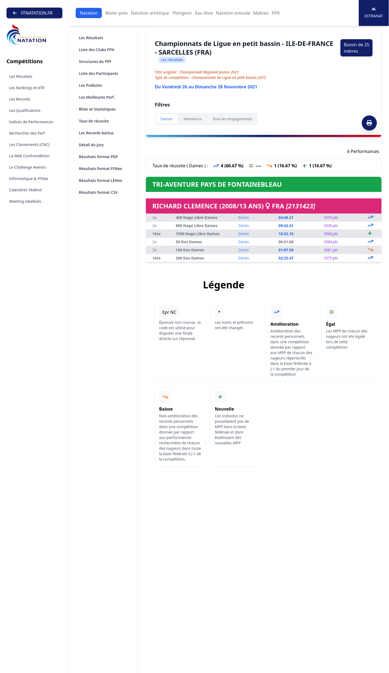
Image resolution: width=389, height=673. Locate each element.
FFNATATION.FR (32, 13)
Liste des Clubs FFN (96, 49)
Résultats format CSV (98, 192)
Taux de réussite (94, 121)
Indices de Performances (31, 121)
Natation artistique (150, 13)
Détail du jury (91, 144)
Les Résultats (20, 76)
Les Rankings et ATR (27, 87)
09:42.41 (286, 225)
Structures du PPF (95, 61)
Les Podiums (90, 85)
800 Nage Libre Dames (196, 225)
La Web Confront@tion (29, 155)
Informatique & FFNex (28, 178)
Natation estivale (233, 13)
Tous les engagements (232, 118)
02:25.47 (286, 258)
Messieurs (193, 118)
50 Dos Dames (189, 241)
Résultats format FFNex (100, 168)
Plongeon (182, 13)
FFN (276, 13)
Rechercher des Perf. (27, 133)
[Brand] (34, 35)
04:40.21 (286, 217)
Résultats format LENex (100, 180)
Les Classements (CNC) (29, 144)
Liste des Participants (98, 73)
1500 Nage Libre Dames (198, 233)
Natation (89, 13)
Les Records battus (96, 132)
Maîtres (261, 13)
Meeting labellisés (25, 201)
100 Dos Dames (190, 249)
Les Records (19, 99)
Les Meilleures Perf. (97, 97)
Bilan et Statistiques (97, 109)
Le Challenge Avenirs (27, 167)
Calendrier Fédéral (25, 189)
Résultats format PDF (98, 156)
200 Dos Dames (190, 258)
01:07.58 (286, 249)
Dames (166, 118)
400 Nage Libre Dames (196, 217)
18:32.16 (286, 233)
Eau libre (204, 13)
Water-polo (116, 13)
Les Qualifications (25, 110)
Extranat (374, 12)
